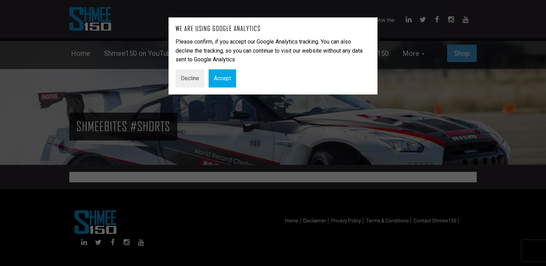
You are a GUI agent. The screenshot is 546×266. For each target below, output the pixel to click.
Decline (190, 78)
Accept (222, 78)
